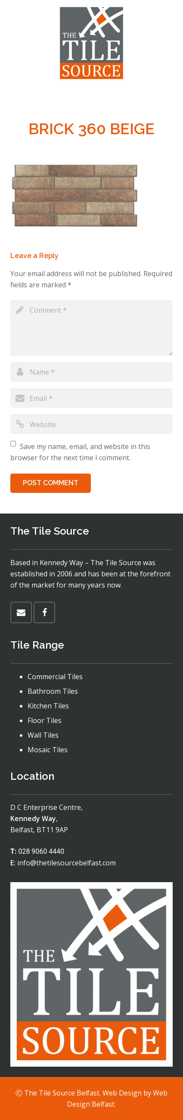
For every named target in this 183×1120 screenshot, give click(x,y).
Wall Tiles (43, 735)
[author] (91, 372)
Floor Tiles (45, 720)
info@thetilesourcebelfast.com (66, 863)
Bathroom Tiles (53, 691)
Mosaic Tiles (48, 749)
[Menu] (92, 97)
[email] (91, 398)
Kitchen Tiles (48, 706)
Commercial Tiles (55, 676)
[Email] (21, 612)
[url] (91, 424)
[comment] (91, 328)
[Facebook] (44, 612)
